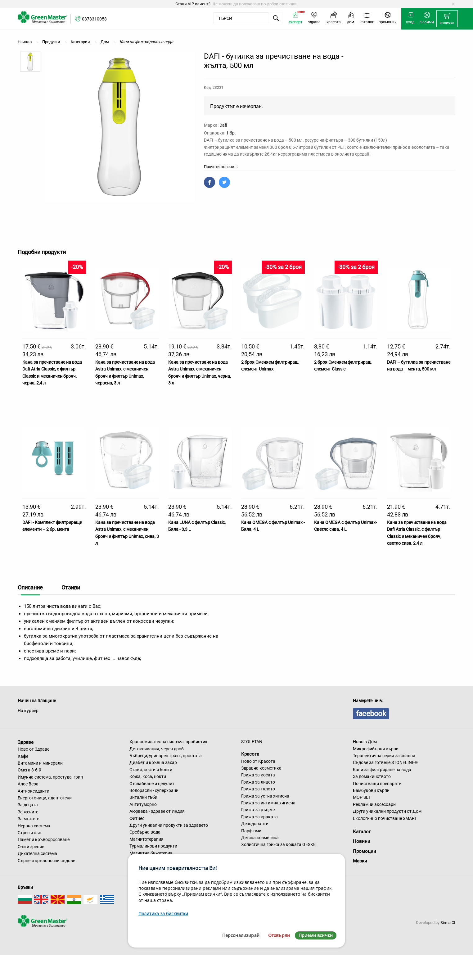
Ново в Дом (365, 741)
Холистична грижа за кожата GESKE (278, 844)
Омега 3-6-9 (29, 769)
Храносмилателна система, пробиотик (168, 741)
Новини (361, 841)
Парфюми (251, 830)
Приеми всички (316, 935)
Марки (360, 861)
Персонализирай (240, 935)
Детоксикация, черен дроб (156, 748)
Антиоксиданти (33, 791)
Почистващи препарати (377, 783)
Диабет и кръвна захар (153, 762)
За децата (28, 804)
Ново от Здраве (33, 749)
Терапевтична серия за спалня (384, 755)
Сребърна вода (144, 832)
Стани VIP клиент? (192, 4)
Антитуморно (143, 804)
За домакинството (372, 776)
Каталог (362, 831)
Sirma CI (447, 922)
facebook (371, 713)
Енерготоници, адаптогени (45, 797)
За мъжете (28, 818)
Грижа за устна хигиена (265, 796)
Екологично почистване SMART (385, 818)
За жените (28, 811)
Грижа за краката (259, 816)
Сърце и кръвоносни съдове (46, 860)
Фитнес (136, 818)
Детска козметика (260, 837)
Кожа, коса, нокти (147, 776)
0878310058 (94, 18)
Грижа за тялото (258, 788)
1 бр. (231, 132)
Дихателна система (37, 853)
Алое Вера (28, 783)
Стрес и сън (29, 832)
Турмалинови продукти (153, 846)
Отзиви (70, 587)
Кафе (23, 756)
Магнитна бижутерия (151, 853)
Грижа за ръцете (258, 809)
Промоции (364, 851)
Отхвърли (279, 935)
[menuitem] (447, 18)
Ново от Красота (258, 761)
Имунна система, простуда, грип (50, 777)
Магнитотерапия (146, 839)
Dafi (223, 125)
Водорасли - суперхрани (153, 790)
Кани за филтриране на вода (382, 769)
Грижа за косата (258, 774)
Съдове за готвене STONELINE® (385, 762)
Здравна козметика (261, 768)
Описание (30, 587)
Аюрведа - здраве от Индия (157, 811)
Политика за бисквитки (163, 913)
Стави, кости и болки (150, 769)
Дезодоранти (254, 823)
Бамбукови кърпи (371, 790)
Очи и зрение (31, 846)
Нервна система (34, 825)
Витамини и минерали (40, 763)
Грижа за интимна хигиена (268, 802)
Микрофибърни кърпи (376, 748)
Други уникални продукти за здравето (168, 825)
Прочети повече (221, 166)
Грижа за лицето (258, 782)
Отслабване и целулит (151, 783)
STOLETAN (251, 741)
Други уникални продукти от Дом (387, 811)
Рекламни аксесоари (374, 804)
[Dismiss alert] (453, 4)
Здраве (26, 742)
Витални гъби (143, 797)
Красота (250, 754)
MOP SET (362, 797)
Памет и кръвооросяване (44, 839)
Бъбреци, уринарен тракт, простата (165, 755)
